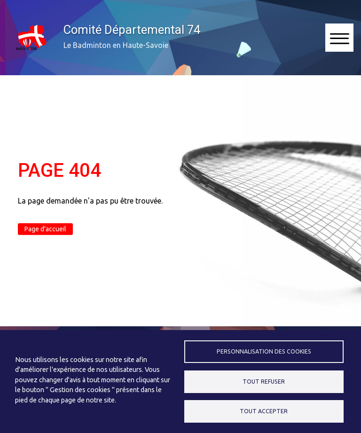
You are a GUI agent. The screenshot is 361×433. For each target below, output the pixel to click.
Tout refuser (264, 381)
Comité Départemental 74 (131, 30)
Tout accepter (264, 411)
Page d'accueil (45, 229)
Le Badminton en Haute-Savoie (115, 45)
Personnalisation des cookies (264, 351)
